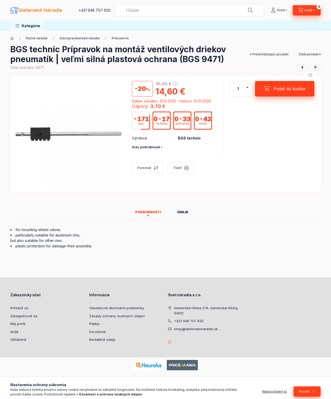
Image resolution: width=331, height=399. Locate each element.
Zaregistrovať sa (23, 316)
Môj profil (17, 324)
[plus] (247, 85)
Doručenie (97, 332)
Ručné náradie (37, 38)
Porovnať (144, 168)
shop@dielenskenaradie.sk (196, 329)
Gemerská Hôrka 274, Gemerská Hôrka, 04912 (206, 310)
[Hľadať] (250, 10)
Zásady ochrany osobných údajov (117, 316)
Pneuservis (120, 38)
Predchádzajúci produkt (270, 54)
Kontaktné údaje (102, 339)
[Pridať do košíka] (284, 89)
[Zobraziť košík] (307, 10)
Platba (94, 324)
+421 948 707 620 (94, 10)
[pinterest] (315, 67)
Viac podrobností (146, 147)
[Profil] (279, 10)
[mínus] (247, 92)
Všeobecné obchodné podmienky (116, 308)
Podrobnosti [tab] (148, 212)
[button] (27, 26)
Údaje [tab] (182, 212)
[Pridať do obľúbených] (310, 75)
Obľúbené (18, 339)
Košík (14, 332)
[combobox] (189, 10)
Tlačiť (177, 168)
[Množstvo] (238, 88)
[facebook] (302, 67)
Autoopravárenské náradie (79, 38)
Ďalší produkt (309, 54)
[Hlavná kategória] (12, 38)
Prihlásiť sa (19, 308)
